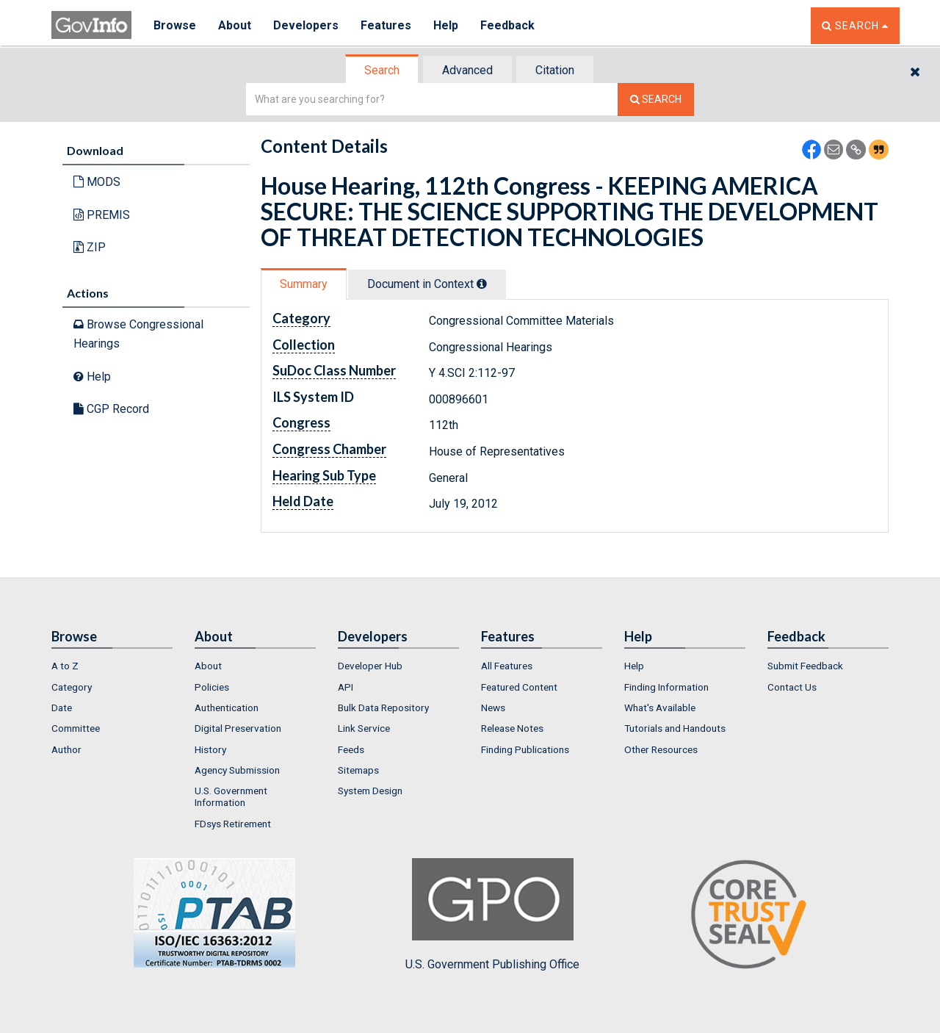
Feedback (507, 25)
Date (61, 707)
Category (71, 687)
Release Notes (512, 728)
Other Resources (661, 749)
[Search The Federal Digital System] (656, 99)
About (234, 25)
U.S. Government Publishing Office (492, 914)
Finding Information (666, 687)
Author (66, 749)
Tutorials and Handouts (675, 728)
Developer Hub (370, 666)
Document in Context (427, 284)
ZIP (89, 247)
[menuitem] (112, 665)
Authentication (226, 707)
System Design (370, 790)
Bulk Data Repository (383, 707)
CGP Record (111, 409)
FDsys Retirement (233, 823)
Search (382, 70)
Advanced (467, 70)
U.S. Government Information (231, 796)
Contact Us (792, 687)
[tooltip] (482, 283)
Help (445, 25)
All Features (506, 666)
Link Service (364, 728)
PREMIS (101, 215)
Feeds (351, 749)
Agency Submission (237, 770)
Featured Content (519, 687)
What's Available (659, 707)
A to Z (65, 666)
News (493, 707)
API (345, 687)
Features (386, 25)
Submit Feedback (805, 666)
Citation (554, 70)
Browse (174, 25)
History (210, 749)
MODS (96, 182)
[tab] (382, 70)
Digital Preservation (238, 728)
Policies (212, 687)
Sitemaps (358, 770)
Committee (75, 728)
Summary (304, 284)
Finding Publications (525, 749)
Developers (306, 25)
